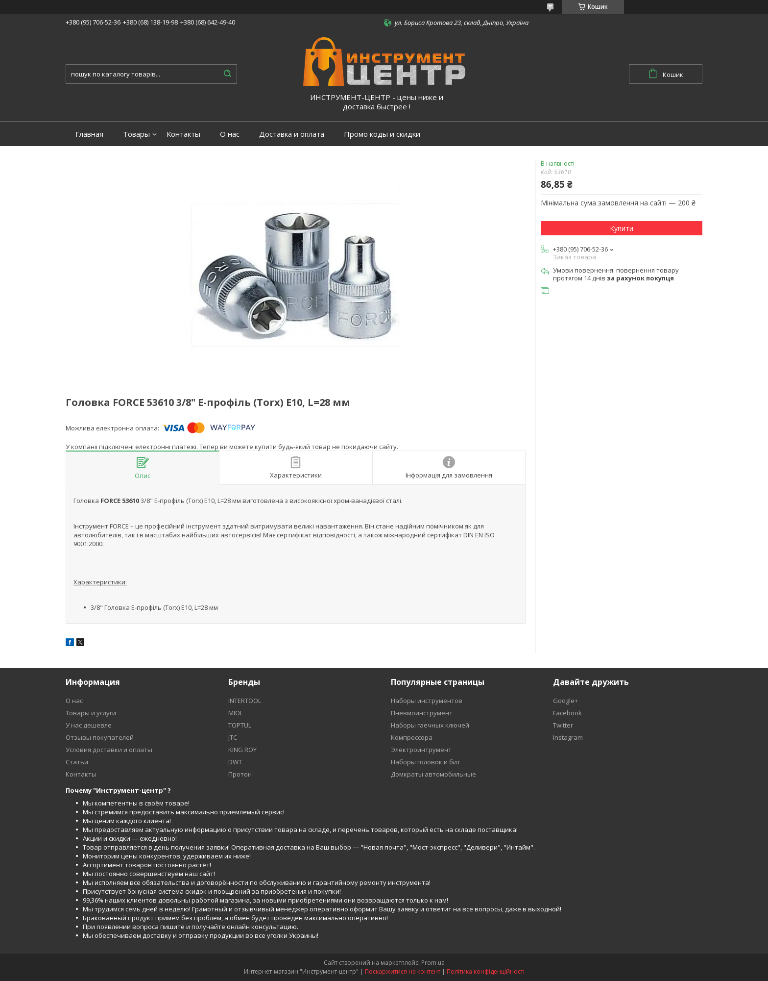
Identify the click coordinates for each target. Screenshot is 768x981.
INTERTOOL (244, 700)
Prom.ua (433, 962)
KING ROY (242, 749)
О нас (230, 134)
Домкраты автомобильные (433, 774)
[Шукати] (227, 74)
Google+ (565, 700)
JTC (232, 737)
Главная (89, 134)
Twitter (563, 725)
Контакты (183, 134)
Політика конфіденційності (486, 971)
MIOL (235, 712)
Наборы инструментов (426, 700)
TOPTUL (239, 725)
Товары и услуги (91, 712)
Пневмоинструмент (422, 712)
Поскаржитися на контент (402, 971)
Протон (240, 774)
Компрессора (411, 737)
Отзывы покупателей (100, 737)
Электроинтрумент (421, 749)
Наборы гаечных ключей (430, 725)
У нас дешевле (89, 725)
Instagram (568, 737)
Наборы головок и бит (425, 761)
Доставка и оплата (291, 134)
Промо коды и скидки (382, 134)
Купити (621, 228)
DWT (235, 761)
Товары (136, 134)
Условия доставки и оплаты (109, 749)
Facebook (567, 712)
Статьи (77, 761)
